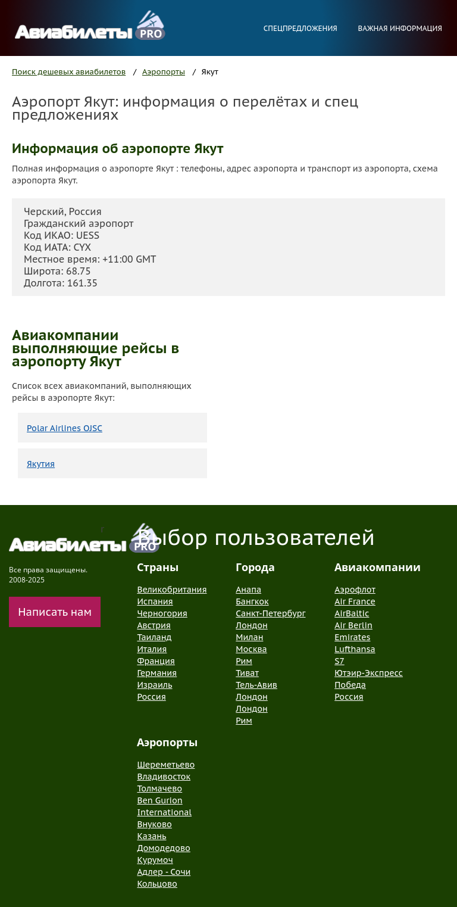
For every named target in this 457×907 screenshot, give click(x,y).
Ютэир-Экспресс (368, 673)
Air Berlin (353, 625)
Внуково (154, 824)
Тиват (247, 673)
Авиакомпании (377, 567)
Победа (350, 685)
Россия (151, 696)
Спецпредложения (300, 28)
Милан (249, 637)
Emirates (352, 637)
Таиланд (154, 637)
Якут (210, 72)
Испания (155, 601)
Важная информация (400, 28)
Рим (244, 661)
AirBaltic (351, 613)
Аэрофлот (354, 589)
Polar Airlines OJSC (64, 428)
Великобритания (171, 589)
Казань (151, 836)
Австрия (154, 625)
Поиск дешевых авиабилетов (69, 72)
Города (255, 567)
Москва (251, 649)
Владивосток (163, 776)
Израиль (154, 685)
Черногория (162, 613)
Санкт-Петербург (270, 613)
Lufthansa (354, 649)
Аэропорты (163, 72)
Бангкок (252, 601)
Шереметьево (166, 764)
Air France (354, 601)
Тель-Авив (256, 685)
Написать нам (55, 612)
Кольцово (157, 883)
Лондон (251, 625)
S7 (339, 661)
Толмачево (159, 788)
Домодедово (163, 848)
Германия (157, 673)
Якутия (41, 464)
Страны (158, 567)
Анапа (248, 589)
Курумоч (155, 860)
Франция (155, 661)
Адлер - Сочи (163, 872)
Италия (152, 649)
